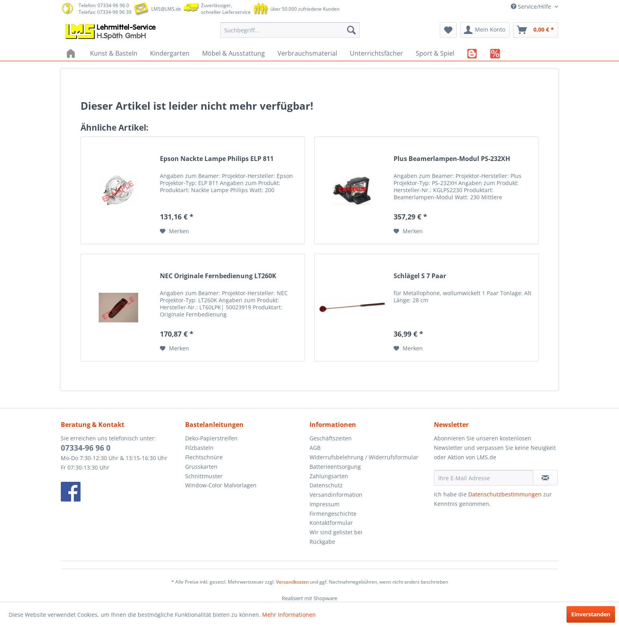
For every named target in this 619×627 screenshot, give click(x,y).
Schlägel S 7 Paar (420, 276)
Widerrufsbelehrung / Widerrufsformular (364, 457)
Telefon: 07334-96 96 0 (104, 5)
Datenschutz (326, 485)
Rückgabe (322, 541)
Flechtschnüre (204, 457)
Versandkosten (292, 581)
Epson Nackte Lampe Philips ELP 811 (217, 159)
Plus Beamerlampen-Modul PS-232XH (452, 159)
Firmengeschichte (333, 513)
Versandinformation (336, 494)
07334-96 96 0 (86, 448)
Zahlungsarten (329, 476)
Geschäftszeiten (331, 438)
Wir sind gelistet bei (336, 532)
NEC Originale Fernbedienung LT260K (218, 276)
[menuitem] (290, 30)
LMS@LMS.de (166, 9)
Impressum (325, 504)
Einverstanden (590, 614)
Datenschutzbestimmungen (505, 494)
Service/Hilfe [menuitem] (532, 6)
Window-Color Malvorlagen (221, 485)
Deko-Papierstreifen (211, 438)
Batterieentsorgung (335, 466)
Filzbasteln (199, 447)
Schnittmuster (204, 476)
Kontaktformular (331, 522)
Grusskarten (201, 466)
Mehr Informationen (289, 614)
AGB (315, 447)
